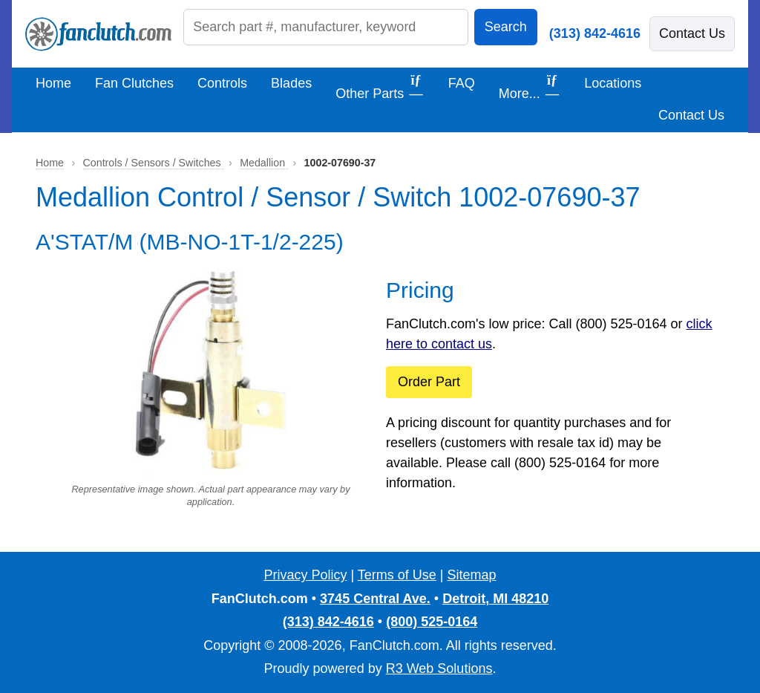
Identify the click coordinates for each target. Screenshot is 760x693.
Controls (222, 83)
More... (530, 87)
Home (53, 83)
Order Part (429, 381)
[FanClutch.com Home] (98, 34)
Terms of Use (397, 574)
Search (506, 26)
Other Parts (380, 87)
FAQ (461, 83)
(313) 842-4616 (595, 33)
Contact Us (692, 33)
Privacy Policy (305, 574)
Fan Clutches (134, 83)
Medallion (264, 163)
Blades (291, 83)
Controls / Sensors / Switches (153, 163)
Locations (612, 83)
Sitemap (472, 574)
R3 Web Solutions (439, 668)
